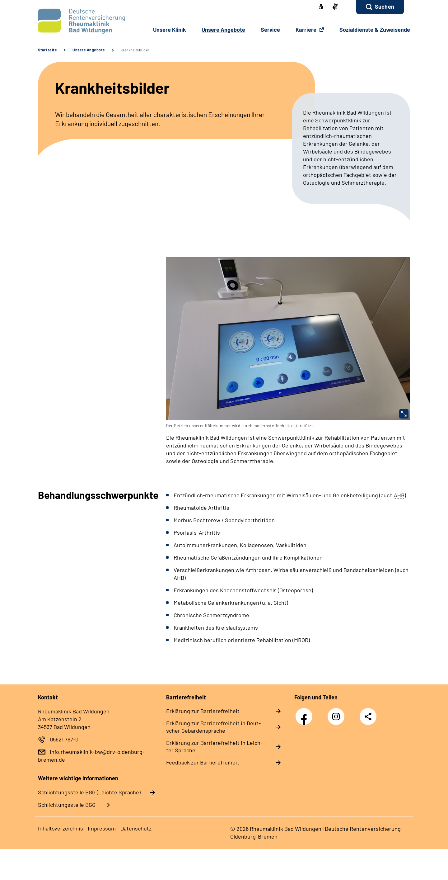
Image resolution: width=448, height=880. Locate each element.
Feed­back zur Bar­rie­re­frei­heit (202, 762)
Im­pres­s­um (102, 828)
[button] (380, 7)
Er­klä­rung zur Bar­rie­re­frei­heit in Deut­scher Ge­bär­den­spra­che (213, 727)
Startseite (47, 50)
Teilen (368, 716)
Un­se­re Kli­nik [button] (169, 29)
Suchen (384, 6)
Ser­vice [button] (270, 29)
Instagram (337, 713)
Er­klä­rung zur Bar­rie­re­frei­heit (203, 710)
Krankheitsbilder (135, 50)
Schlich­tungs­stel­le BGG (67, 804)
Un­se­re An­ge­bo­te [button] (223, 29)
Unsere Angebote (88, 50)
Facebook (305, 713)
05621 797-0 (64, 739)
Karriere (307, 29)
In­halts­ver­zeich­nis (60, 828)
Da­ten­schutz (136, 828)
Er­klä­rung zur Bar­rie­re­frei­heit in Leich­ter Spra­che (214, 746)
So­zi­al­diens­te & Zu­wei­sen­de (374, 29)
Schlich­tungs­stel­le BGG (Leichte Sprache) (89, 792)
